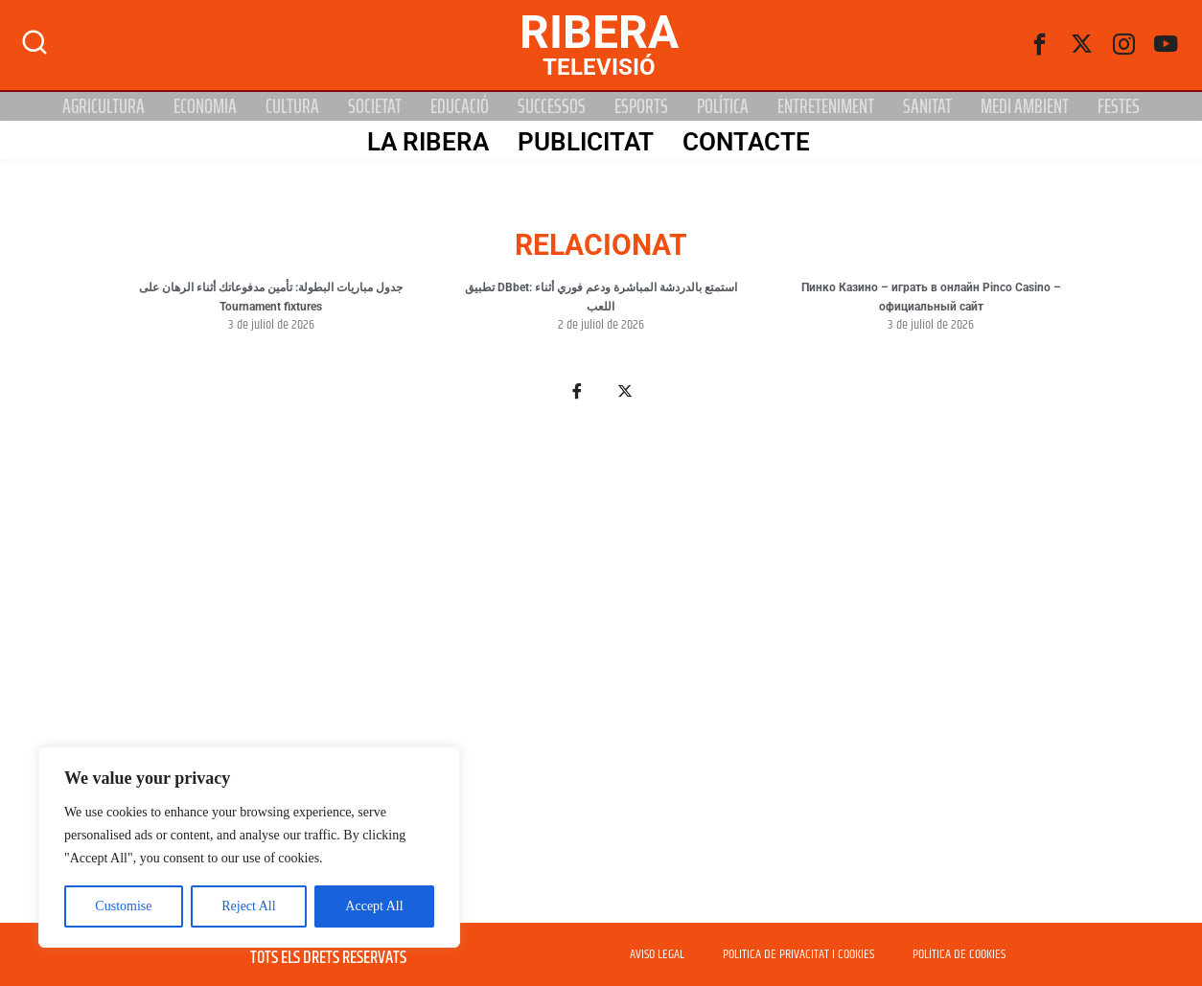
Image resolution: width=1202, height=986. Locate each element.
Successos (552, 106)
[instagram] (1124, 45)
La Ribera (426, 140)
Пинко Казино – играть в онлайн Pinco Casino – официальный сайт (931, 297)
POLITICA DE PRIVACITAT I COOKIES (798, 954)
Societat (375, 106)
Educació (459, 106)
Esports (641, 106)
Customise (123, 906)
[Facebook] (1040, 45)
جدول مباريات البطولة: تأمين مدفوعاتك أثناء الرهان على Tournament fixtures (271, 297)
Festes (1119, 106)
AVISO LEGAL (657, 954)
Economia (205, 106)
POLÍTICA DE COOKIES (959, 954)
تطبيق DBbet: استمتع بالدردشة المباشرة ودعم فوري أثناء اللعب (601, 297)
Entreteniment (825, 106)
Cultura (292, 106)
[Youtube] (1166, 45)
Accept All (374, 906)
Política (723, 106)
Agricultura (103, 106)
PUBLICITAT (584, 140)
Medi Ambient (1025, 106)
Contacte (744, 140)
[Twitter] (1082, 45)
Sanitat (927, 106)
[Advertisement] (601, 672)
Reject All (248, 906)
